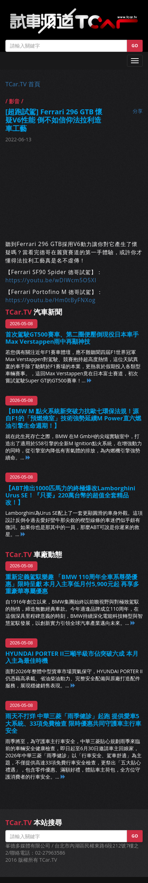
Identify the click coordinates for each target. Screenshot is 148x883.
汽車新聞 (33, 312)
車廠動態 (33, 554)
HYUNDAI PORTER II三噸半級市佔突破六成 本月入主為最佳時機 (71, 657)
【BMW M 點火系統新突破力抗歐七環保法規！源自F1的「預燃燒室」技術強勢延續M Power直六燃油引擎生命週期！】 (73, 418)
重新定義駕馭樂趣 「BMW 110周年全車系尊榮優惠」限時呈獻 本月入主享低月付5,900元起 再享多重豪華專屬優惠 (72, 584)
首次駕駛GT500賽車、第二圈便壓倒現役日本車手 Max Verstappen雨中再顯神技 (72, 337)
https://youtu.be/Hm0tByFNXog (50, 300)
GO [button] (135, 46)
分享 (138, 111)
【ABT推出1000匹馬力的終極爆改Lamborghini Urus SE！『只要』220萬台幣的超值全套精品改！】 (70, 495)
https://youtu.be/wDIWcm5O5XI (51, 280)
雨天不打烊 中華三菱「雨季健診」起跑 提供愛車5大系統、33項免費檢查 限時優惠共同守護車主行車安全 (73, 723)
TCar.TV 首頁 (22, 84)
